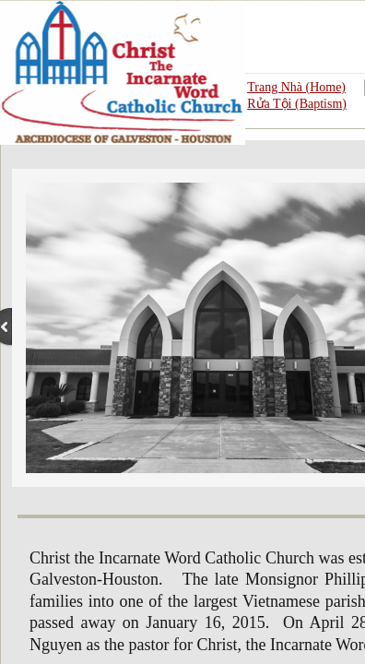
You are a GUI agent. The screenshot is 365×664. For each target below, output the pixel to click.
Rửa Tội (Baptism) (297, 104)
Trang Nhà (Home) (296, 87)
